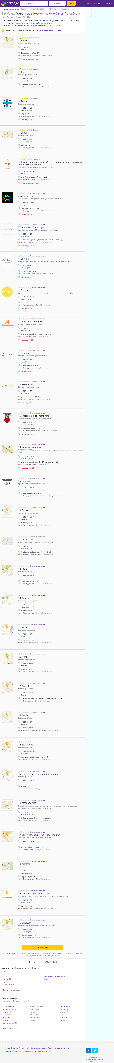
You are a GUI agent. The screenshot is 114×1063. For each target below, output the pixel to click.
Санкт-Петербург (14, 1001)
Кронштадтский (35, 1009)
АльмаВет (25, 686)
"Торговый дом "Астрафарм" (34, 893)
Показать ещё (43, 948)
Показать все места (9, 1028)
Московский (34, 1017)
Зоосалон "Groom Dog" (31, 321)
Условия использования (39, 1048)
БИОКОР (24, 864)
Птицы (46, 979)
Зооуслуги (5, 982)
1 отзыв (35, 98)
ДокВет (23, 715)
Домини (23, 258)
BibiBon (24, 480)
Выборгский (6, 1012)
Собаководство (7, 985)
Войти (108, 3)
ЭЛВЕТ (22, 40)
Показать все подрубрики (11, 990)
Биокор (23, 101)
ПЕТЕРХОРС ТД (27, 539)
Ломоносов (34, 1015)
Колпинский (5, 1020)
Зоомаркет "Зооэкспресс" (32, 227)
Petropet (23, 290)
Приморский (63, 1012)
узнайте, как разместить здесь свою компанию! (43, 31)
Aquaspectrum (26, 195)
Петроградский (64, 1006)
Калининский (6, 1015)
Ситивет (24, 510)
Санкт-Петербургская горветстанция (39, 834)
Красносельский (35, 1006)
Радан (23, 568)
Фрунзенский (63, 1017)
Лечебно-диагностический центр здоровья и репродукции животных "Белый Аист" (50, 163)
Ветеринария (6, 976)
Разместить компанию (93, 3)
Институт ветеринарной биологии (38, 773)
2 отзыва (36, 69)
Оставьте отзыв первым (37, 193)
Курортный (33, 1012)
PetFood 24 (25, 384)
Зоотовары (5, 979)
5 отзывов (36, 159)
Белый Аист (26, 744)
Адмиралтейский (7, 1006)
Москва (7, 1051)
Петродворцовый (64, 1009)
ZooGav (23, 352)
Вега (21, 71)
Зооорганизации (49, 982)
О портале (14, 1048)
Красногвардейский (8, 1023)
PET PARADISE (27, 803)
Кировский (5, 1017)
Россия (4, 1001)
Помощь (7, 1048)
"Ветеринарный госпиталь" (34, 415)
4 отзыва (36, 38)
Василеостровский (8, 1009)
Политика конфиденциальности (58, 1048)
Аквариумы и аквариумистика (53, 976)
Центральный (63, 1020)
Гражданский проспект (44, 1051)
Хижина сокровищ (29, 447)
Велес (23, 627)
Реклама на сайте (24, 1048)
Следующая (51, 961)
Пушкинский (62, 1015)
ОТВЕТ (22, 132)
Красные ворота (17, 1051)
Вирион (24, 598)
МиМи (23, 656)
